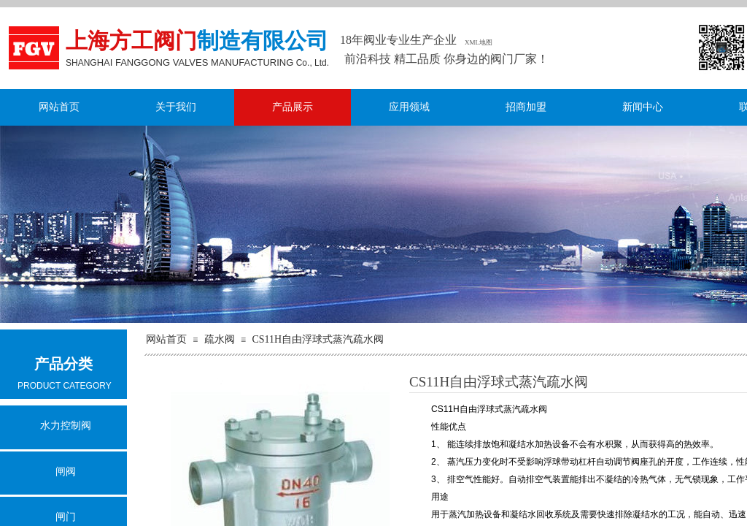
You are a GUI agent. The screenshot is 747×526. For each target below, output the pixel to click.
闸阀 (65, 471)
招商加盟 (526, 107)
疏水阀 (219, 339)
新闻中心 (642, 107)
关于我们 (175, 107)
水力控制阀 (65, 425)
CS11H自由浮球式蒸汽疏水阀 (318, 339)
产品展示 (292, 107)
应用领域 (409, 107)
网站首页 (59, 107)
